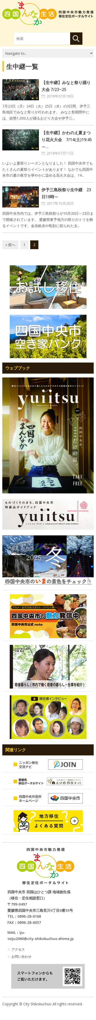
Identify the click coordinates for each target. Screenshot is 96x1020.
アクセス (18, 949)
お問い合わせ (21, 956)
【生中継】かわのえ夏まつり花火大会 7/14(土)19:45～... (66, 139)
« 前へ (10, 244)
